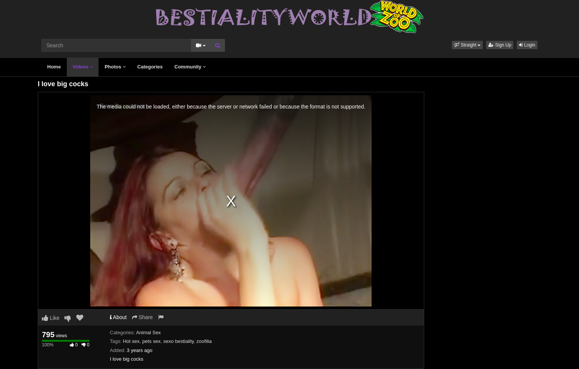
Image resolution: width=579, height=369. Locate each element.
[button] (467, 45)
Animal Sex (148, 332)
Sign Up (499, 45)
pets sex (151, 341)
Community (190, 67)
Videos (82, 67)
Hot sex (131, 341)
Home (54, 67)
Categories (150, 67)
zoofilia (204, 341)
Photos (115, 67)
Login (527, 45)
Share (142, 317)
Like (51, 318)
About (118, 317)
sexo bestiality (178, 341)
